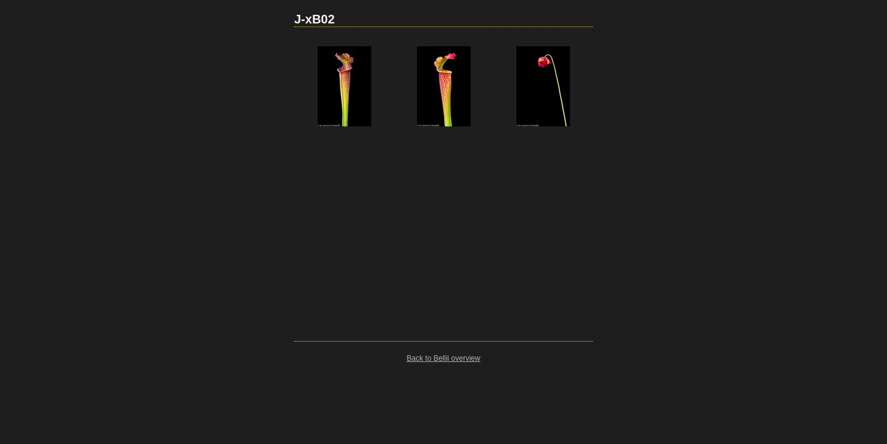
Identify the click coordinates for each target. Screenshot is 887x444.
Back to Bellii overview (443, 358)
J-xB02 (314, 19)
